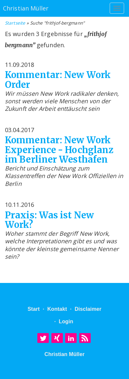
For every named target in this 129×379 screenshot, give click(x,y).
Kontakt (57, 309)
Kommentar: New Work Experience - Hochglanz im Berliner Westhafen (59, 150)
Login (66, 321)
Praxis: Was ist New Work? (49, 220)
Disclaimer (88, 309)
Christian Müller (65, 354)
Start (34, 309)
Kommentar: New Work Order (58, 80)
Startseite (15, 23)
